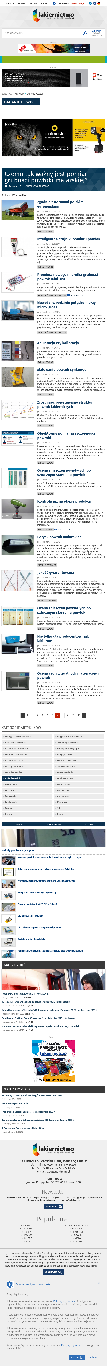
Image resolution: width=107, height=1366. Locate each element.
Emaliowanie (11, 802)
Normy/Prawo (63, 784)
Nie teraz (93, 1357)
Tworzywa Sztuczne (66, 766)
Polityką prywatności (72, 1345)
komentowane (54, 824)
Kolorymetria (11, 784)
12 (79, 715)
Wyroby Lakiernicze (14, 766)
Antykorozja (63, 796)
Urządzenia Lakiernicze (15, 742)
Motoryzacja (10, 790)
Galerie (28, 1238)
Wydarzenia (10, 796)
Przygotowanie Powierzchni (70, 736)
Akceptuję (76, 1357)
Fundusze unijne (65, 778)
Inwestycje (78, 1232)
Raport (60, 814)
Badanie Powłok (45, 231)
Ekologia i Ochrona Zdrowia (18, 736)
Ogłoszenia (78, 1229)
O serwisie (9, 3)
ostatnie (18, 824)
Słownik (78, 1235)
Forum (28, 1232)
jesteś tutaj (7, 94)
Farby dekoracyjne (13, 772)
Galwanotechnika (65, 772)
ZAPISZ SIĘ (51, 1206)
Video (78, 1238)
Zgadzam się (54, 1272)
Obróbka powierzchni (67, 760)
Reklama (33, 3)
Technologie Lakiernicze (68, 742)
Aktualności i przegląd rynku (52, 295)
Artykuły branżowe (47, 565)
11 (73, 715)
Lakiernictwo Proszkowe (16, 748)
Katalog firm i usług (77, 1226)
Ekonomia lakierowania (16, 754)
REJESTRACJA (77, 3)
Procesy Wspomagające (68, 748)
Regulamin (78, 1241)
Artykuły (27, 1226)
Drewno (8, 814)
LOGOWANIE (63, 3)
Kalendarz (27, 1229)
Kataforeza (62, 802)
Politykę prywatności (65, 1301)
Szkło (59, 808)
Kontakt (44, 3)
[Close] (99, 1283)
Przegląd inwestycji (66, 754)
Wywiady (9, 808)
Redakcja (22, 3)
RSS (28, 1241)
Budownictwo (63, 790)
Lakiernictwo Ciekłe (14, 760)
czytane (89, 824)
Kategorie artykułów (21, 728)
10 (67, 715)
